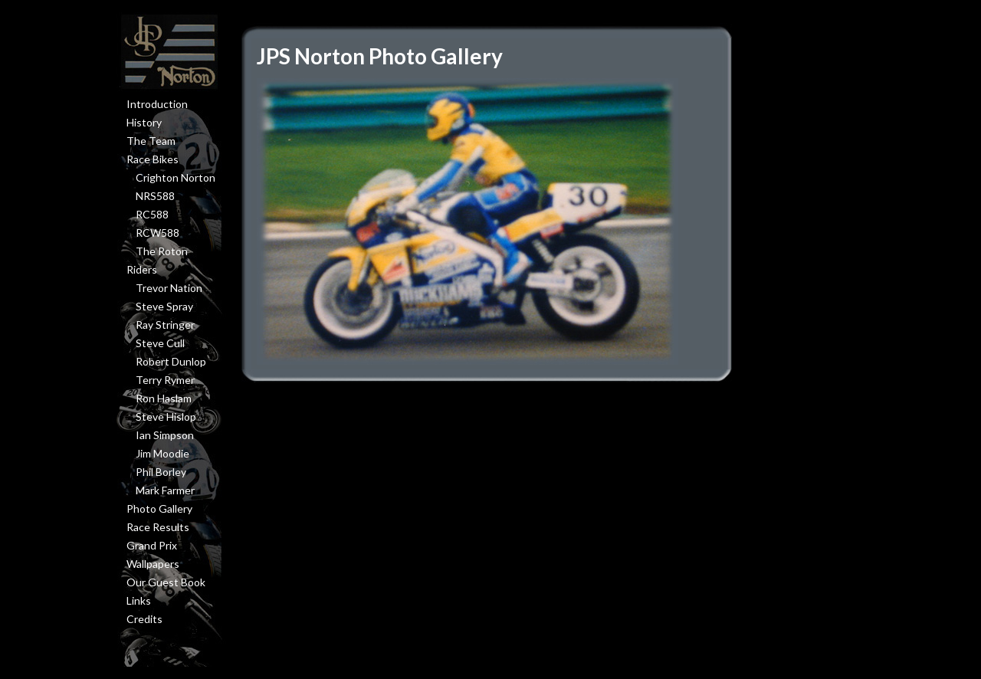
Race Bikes (152, 159)
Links (138, 600)
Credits (144, 618)
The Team (151, 140)
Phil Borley (161, 471)
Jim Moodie (162, 453)
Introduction (157, 103)
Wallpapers (152, 563)
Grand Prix (151, 545)
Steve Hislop (166, 416)
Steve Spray (164, 306)
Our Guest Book (165, 582)
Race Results (157, 526)
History (144, 122)
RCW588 (157, 232)
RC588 (152, 214)
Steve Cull (160, 342)
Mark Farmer (165, 490)
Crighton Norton (175, 177)
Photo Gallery (159, 508)
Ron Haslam (164, 398)
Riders (141, 269)
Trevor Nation (169, 287)
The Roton (162, 250)
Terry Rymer (165, 379)
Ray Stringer (165, 324)
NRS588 (155, 195)
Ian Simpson (165, 434)
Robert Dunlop (171, 361)
